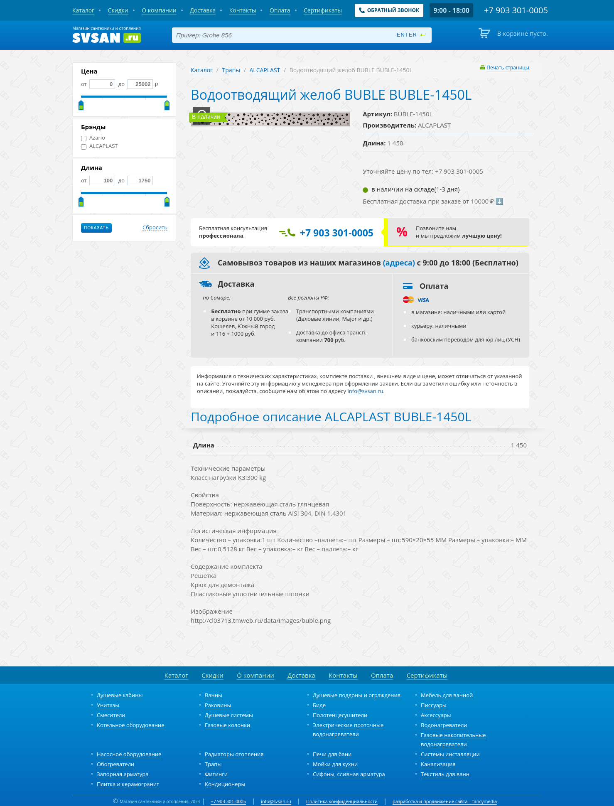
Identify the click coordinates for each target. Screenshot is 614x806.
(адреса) (399, 263)
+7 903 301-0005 (228, 801)
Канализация (438, 764)
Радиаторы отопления (234, 754)
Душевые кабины (120, 695)
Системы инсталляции (450, 754)
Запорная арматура (122, 774)
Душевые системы (229, 715)
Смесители (111, 715)
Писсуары (434, 705)
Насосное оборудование (129, 754)
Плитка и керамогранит (128, 784)
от (98, 84)
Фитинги (216, 774)
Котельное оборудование (131, 725)
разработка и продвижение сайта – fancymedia (445, 801)
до (135, 84)
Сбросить (154, 227)
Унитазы (108, 705)
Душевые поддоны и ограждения (356, 695)
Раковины (218, 705)
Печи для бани (332, 754)
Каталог (202, 70)
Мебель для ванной (447, 695)
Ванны (213, 695)
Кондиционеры (225, 784)
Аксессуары (436, 715)
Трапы (231, 70)
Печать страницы (507, 67)
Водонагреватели (444, 725)
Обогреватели (115, 764)
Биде (319, 705)
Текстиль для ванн (445, 774)
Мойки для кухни (335, 764)
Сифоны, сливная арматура (349, 774)
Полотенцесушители (340, 715)
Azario (93, 137)
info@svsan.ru (276, 801)
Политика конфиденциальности (342, 801)
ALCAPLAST (99, 146)
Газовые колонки (227, 725)
